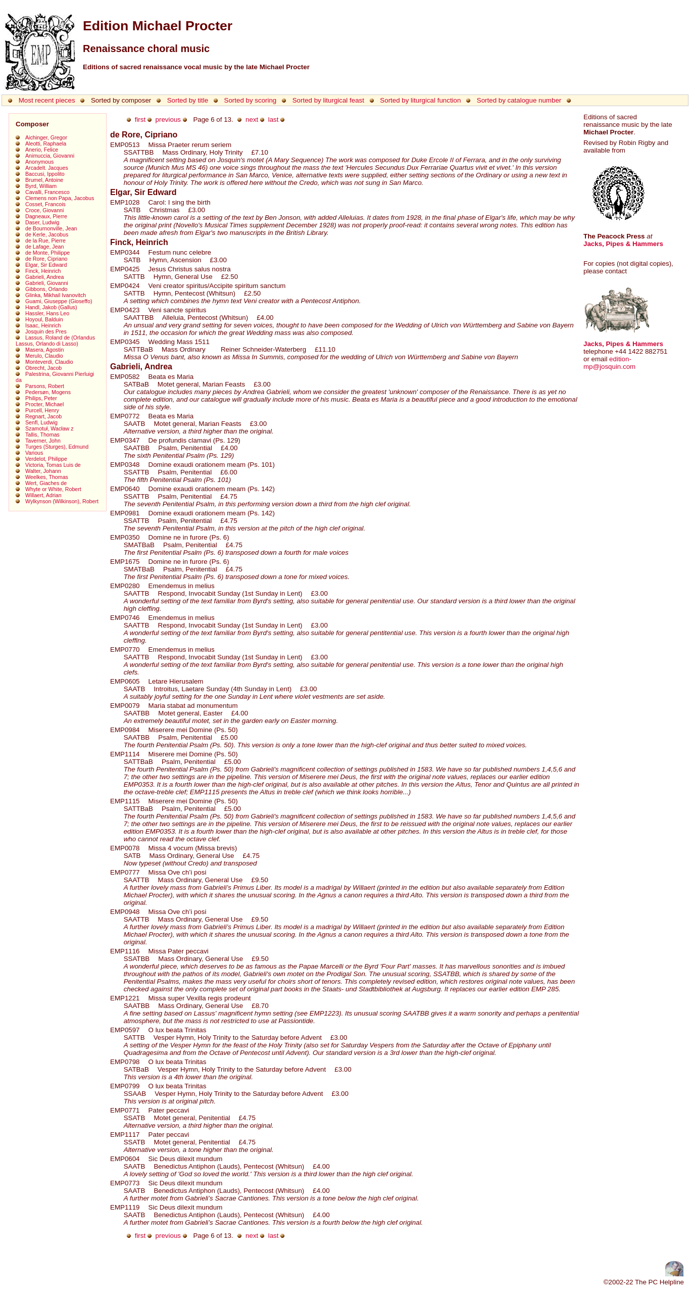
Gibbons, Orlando (46, 289)
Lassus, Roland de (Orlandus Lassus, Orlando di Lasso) (55, 340)
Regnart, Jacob (43, 416)
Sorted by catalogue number (519, 100)
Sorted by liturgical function (420, 100)
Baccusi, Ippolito (45, 174)
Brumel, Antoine (44, 180)
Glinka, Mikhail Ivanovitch (55, 295)
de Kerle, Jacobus (46, 234)
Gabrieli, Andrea (44, 277)
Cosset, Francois (45, 204)
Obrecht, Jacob (43, 368)
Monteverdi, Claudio (49, 362)
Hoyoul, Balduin (44, 319)
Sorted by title (188, 100)
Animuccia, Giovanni (49, 156)
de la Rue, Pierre (45, 240)
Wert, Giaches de (46, 483)
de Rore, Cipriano (46, 259)
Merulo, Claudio (44, 356)
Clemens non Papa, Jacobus (59, 198)
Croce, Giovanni (44, 210)
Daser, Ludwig (42, 222)
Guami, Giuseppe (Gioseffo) (58, 301)
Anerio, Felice (41, 150)
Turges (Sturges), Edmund (56, 447)
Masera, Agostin (44, 350)
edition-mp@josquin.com (609, 362)
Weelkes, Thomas (46, 477)
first (140, 119)
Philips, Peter (41, 398)
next (251, 119)
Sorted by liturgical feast (328, 100)
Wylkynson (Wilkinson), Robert (61, 501)
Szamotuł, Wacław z (49, 428)
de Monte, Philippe (47, 253)
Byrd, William (41, 186)
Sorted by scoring (250, 100)
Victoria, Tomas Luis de (53, 465)
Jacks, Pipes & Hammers (623, 244)
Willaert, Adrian (43, 495)
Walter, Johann (43, 471)
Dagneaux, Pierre (46, 216)
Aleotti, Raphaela (45, 143)
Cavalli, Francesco (47, 192)
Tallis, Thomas (42, 434)
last (273, 119)
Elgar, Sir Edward (46, 265)
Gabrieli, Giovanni (46, 283)
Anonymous (39, 162)
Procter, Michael (44, 404)
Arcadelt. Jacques (46, 168)
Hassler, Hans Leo (47, 313)
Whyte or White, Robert (53, 489)
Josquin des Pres (46, 331)
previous (168, 119)
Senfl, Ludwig (41, 422)
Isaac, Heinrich (43, 325)
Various (34, 453)
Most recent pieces (47, 100)
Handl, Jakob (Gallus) (51, 307)
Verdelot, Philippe (46, 459)
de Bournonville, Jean (51, 228)
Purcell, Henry (42, 410)
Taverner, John (43, 441)
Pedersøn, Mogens (48, 392)
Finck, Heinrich (43, 271)
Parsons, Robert (44, 386)
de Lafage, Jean (44, 247)
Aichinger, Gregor (46, 137)
